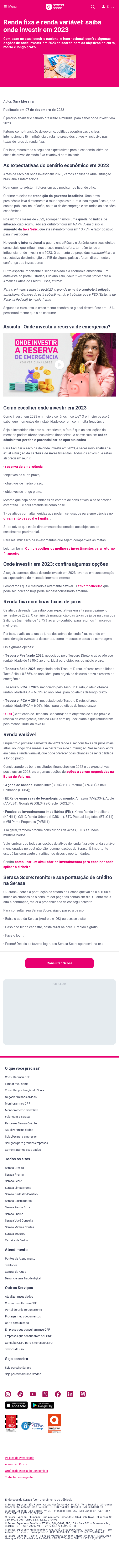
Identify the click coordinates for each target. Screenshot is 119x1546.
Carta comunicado (17, 1323)
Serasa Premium (15, 1174)
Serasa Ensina (14, 1214)
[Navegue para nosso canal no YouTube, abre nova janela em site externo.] (33, 1395)
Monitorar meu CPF (17, 1103)
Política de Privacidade (19, 1458)
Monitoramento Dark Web (21, 1110)
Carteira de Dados (16, 1240)
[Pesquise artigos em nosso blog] (93, 7)
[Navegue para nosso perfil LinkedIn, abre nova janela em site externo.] (70, 1395)
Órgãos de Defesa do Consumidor (26, 1470)
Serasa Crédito (14, 1168)
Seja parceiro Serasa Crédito (23, 1374)
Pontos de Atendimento (20, 1258)
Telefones (11, 1265)
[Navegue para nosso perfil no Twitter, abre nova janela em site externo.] (45, 1395)
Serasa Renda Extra (17, 1207)
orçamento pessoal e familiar (26, 518)
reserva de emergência (24, 467)
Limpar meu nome (16, 1084)
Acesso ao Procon (16, 1464)
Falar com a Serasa (17, 1116)
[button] (59, 365)
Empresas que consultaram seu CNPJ (29, 1336)
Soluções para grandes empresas (26, 1143)
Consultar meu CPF (17, 1077)
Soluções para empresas (21, 1136)
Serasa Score (13, 1181)
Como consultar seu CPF (21, 1303)
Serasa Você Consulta (19, 1220)
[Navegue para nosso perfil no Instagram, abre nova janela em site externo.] (8, 1395)
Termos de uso (14, 1349)
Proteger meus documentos (23, 1316)
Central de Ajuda (15, 1271)
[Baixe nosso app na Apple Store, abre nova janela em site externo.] (16, 1408)
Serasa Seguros (15, 1233)
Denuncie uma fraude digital (23, 1278)
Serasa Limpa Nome (18, 1187)
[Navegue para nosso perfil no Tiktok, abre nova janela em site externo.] (20, 1395)
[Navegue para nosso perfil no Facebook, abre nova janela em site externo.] (58, 1395)
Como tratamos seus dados (23, 1149)
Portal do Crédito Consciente (23, 1309)
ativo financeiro (90, 586)
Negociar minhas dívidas (21, 1097)
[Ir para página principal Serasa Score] (55, 6)
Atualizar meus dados (19, 1130)
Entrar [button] (108, 7)
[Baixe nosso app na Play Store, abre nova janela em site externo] (42, 1408)
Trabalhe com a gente (19, 1477)
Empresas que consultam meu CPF (27, 1329)
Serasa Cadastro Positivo (21, 1194)
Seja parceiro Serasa (18, 1367)
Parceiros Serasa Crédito (21, 1123)
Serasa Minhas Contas (19, 1227)
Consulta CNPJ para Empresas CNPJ (29, 1342)
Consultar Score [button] (59, 963)
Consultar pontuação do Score (24, 1090)
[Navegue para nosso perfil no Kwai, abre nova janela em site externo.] (83, 1395)
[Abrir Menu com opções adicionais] (10, 7)
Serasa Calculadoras (18, 1201)
